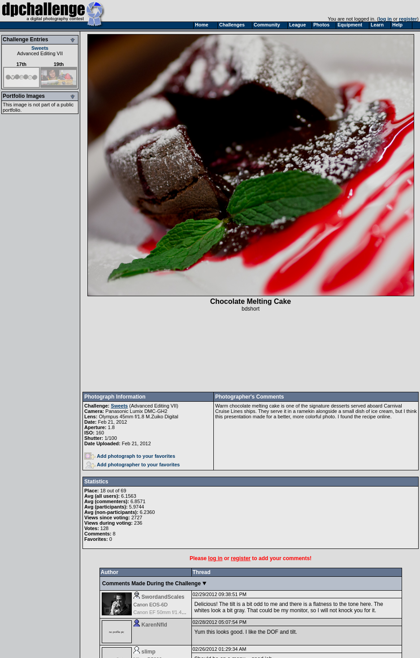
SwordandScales (163, 597)
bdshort (251, 309)
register (408, 19)
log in (385, 19)
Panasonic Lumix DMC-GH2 (136, 411)
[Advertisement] (250, 352)
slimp (149, 652)
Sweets (39, 48)
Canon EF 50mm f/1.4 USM (164, 612)
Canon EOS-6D (151, 604)
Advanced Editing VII (40, 53)
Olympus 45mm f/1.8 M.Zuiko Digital (138, 416)
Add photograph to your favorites (129, 456)
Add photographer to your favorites (133, 464)
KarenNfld (154, 625)
